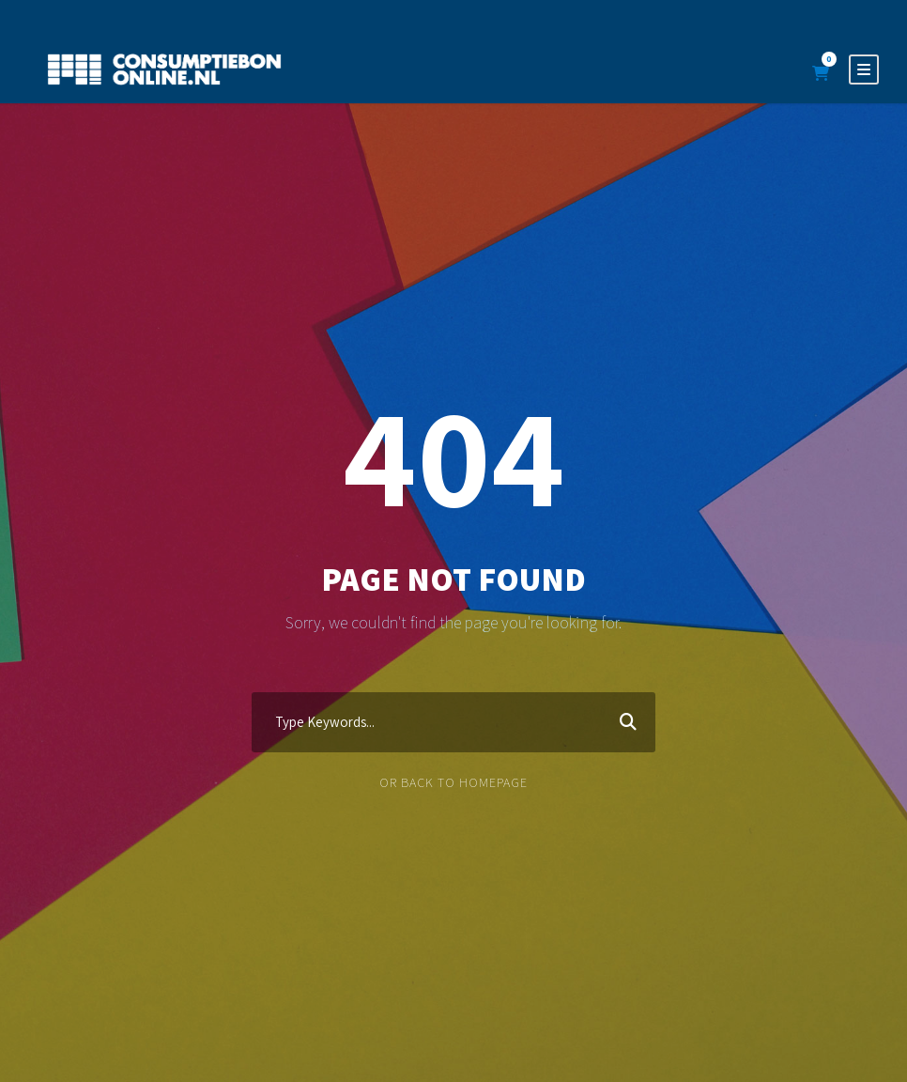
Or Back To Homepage (453, 782)
